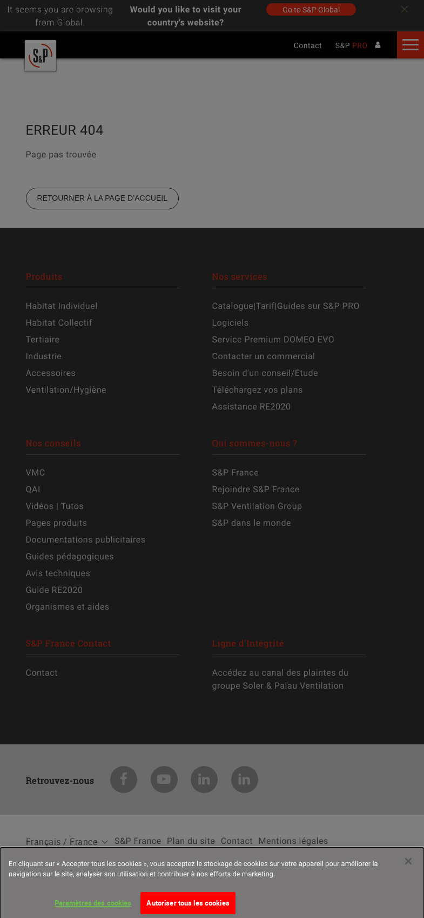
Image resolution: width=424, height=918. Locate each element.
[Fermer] (408, 867)
